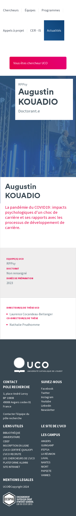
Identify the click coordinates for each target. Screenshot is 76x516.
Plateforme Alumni (15, 462)
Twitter (45, 393)
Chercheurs (11, 10)
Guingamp (47, 445)
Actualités (54, 30)
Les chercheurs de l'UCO (19, 458)
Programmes (51, 10)
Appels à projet (13, 30)
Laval (44, 458)
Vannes (45, 475)
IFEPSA (45, 449)
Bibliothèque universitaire (11, 435)
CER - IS (35, 30)
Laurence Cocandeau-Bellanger (31, 314)
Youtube (46, 401)
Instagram (47, 397)
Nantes (45, 462)
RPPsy (10, 263)
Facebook (47, 388)
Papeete (46, 471)
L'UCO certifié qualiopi (18, 450)
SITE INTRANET (11, 467)
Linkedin (46, 405)
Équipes (30, 10)
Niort (44, 466)
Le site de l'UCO (53, 426)
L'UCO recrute (12, 454)
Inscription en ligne (16, 445)
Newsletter (48, 410)
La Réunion (48, 454)
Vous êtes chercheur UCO (30, 63)
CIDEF (6, 441)
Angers (46, 441)
